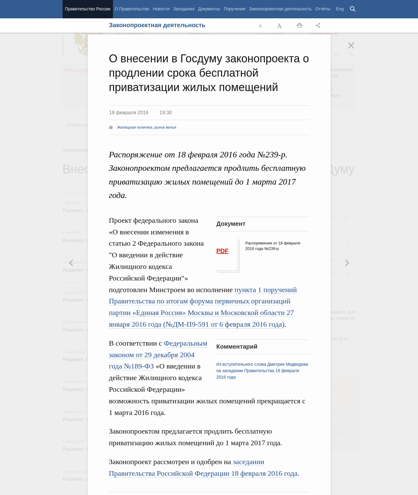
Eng (340, 8)
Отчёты (322, 8)
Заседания (183, 8)
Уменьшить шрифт (260, 25)
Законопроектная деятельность (280, 8)
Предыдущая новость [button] (347, 263)
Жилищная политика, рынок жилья (146, 127)
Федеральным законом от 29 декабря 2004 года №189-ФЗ (158, 354)
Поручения (234, 8)
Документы (209, 8)
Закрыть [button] (355, 49)
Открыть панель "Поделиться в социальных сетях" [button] (319, 25)
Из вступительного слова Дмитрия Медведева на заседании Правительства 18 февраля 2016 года (262, 371)
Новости (161, 8)
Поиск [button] (353, 9)
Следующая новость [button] (71, 263)
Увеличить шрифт (280, 25)
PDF (222, 251)
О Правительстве (132, 8)
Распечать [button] (299, 25)
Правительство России (87, 8)
